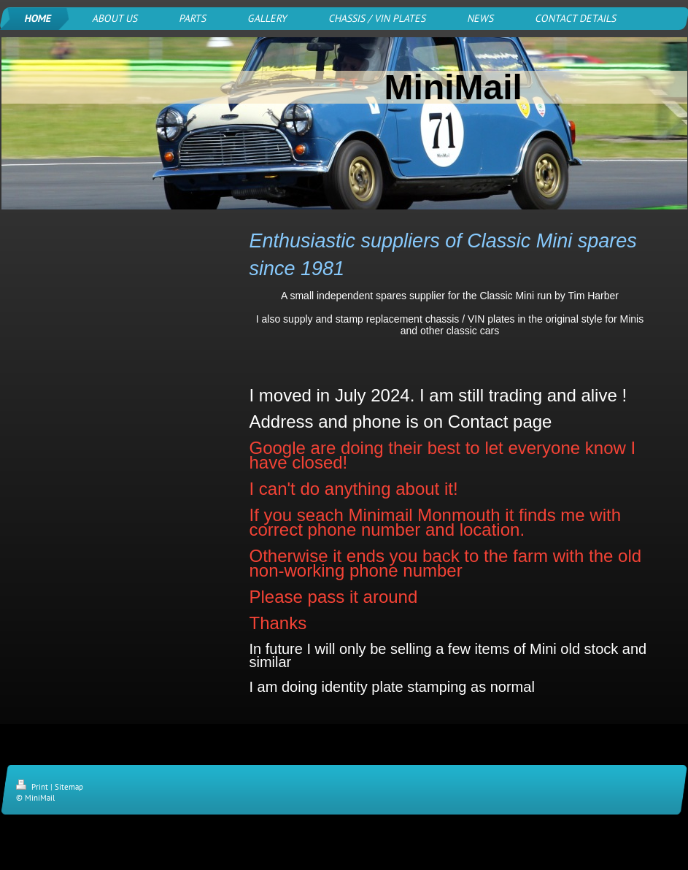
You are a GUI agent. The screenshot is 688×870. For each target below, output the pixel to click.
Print (33, 787)
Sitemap (69, 787)
